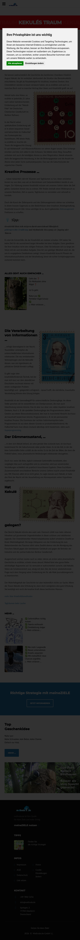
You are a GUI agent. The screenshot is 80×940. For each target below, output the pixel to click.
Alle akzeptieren (15, 63)
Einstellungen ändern (34, 63)
